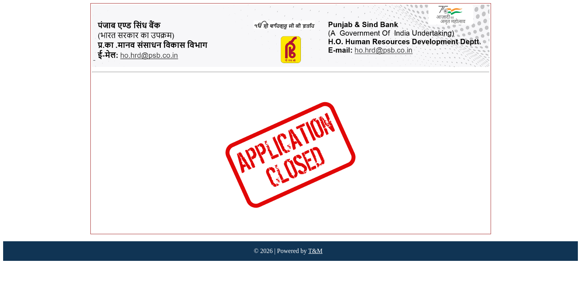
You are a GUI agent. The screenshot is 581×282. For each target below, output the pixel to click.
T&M (315, 251)
